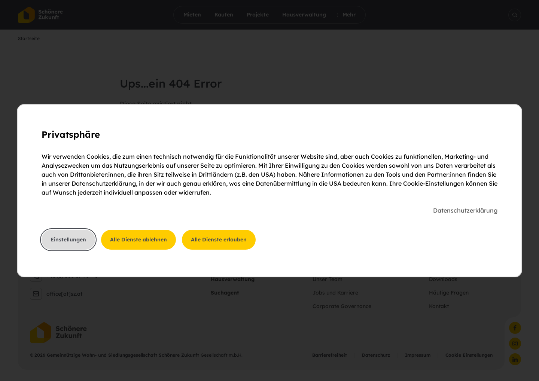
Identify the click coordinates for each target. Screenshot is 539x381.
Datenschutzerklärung (465, 210)
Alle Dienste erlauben (219, 239)
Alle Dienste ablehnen (138, 239)
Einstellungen (68, 239)
